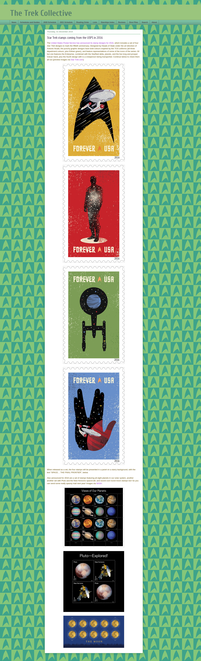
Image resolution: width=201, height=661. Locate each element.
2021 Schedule (66, 22)
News (14, 22)
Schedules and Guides (30, 22)
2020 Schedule (50, 22)
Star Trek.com (77, 60)
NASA (99, 483)
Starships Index (107, 22)
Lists (95, 22)
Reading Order (82, 22)
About (154, 22)
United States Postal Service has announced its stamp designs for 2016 (82, 43)
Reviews (121, 22)
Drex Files (133, 22)
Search (145, 22)
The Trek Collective (41, 13)
